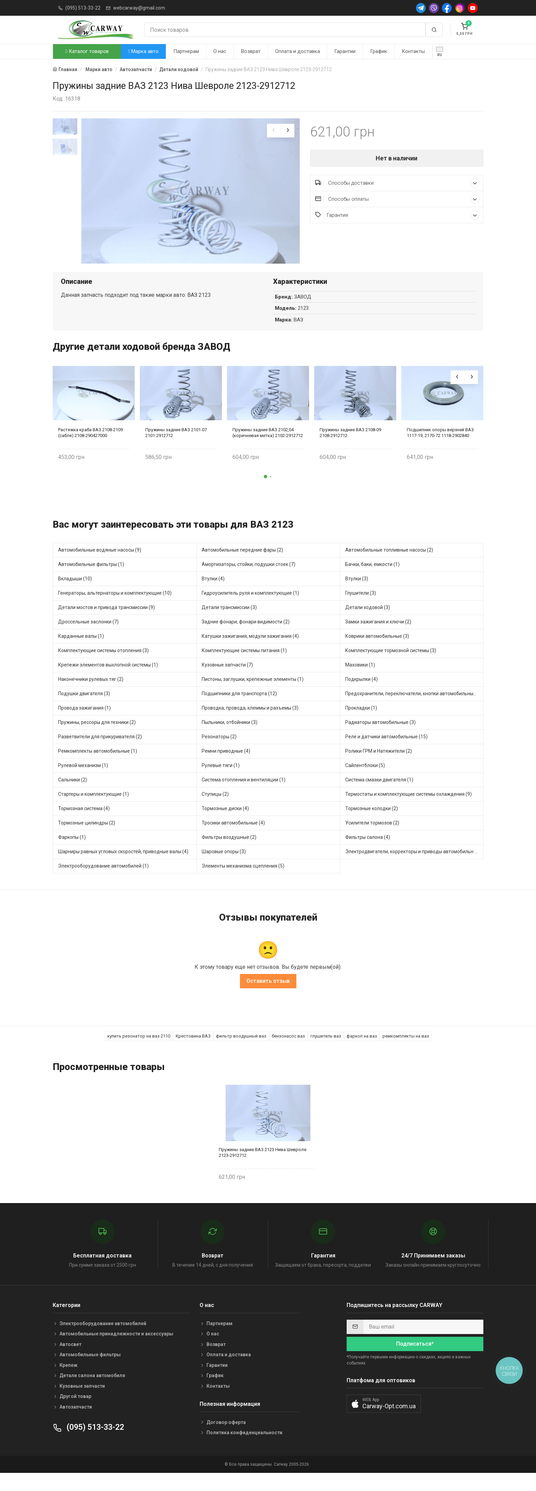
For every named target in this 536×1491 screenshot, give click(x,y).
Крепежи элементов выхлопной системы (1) (108, 680)
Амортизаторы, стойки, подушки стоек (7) (248, 579)
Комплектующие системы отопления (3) (103, 666)
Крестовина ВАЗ (193, 1051)
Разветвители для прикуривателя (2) (100, 752)
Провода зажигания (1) (84, 723)
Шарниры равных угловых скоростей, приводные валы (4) (123, 867)
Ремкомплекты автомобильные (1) (97, 766)
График (378, 51)
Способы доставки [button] (397, 182)
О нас (219, 51)
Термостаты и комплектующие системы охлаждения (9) (408, 809)
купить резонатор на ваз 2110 (138, 1051)
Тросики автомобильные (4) (233, 838)
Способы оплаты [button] (397, 198)
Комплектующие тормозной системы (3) (390, 666)
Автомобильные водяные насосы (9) (99, 565)
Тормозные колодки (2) (371, 824)
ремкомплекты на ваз (406, 1051)
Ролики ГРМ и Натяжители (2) (378, 766)
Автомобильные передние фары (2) (242, 565)
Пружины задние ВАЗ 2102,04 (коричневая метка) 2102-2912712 (267, 448)
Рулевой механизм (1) (83, 780)
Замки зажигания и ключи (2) (378, 637)
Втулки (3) (356, 594)
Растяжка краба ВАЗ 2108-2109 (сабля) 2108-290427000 (90, 448)
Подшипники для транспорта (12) (239, 709)
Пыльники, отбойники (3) (229, 737)
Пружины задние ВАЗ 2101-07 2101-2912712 (176, 448)
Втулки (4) (213, 594)
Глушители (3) (360, 608)
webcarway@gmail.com (139, 8)
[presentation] (274, 130)
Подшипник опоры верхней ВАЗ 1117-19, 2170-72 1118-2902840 (440, 448)
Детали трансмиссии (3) (229, 622)
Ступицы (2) (215, 809)
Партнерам (186, 51)
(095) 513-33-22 (82, 8)
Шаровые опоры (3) (224, 867)
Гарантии (345, 51)
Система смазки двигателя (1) (379, 795)
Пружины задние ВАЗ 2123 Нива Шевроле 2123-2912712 (262, 1168)
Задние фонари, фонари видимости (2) (246, 637)
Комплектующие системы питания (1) (244, 666)
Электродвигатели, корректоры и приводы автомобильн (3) (413, 867)
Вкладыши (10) (75, 594)
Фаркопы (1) (72, 852)
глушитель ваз (325, 1051)
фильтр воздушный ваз (241, 1051)
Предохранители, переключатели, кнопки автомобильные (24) (414, 709)
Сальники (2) (72, 795)
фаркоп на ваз (362, 1051)
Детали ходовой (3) (367, 622)
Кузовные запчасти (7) (227, 680)
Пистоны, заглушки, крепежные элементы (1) (253, 694)
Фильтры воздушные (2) (229, 852)
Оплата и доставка (297, 51)
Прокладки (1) (361, 723)
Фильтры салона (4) (367, 852)
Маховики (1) (360, 680)
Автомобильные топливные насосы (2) (389, 565)
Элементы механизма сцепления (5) (243, 881)
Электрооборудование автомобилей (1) (103, 881)
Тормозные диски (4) (225, 824)
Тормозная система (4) (84, 824)
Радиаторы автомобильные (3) (380, 737)
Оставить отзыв (268, 996)
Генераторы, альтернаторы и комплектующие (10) (115, 608)
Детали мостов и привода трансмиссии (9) (106, 622)
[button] (265, 492)
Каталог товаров (86, 51)
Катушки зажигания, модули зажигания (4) (250, 651)
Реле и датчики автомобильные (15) (386, 752)
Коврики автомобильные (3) (377, 651)
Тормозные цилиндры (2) (86, 838)
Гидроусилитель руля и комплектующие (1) (250, 608)
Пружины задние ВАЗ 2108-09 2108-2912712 (350, 448)
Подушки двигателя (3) (84, 709)
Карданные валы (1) (81, 651)
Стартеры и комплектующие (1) (93, 809)
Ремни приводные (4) (226, 766)
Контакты (413, 51)
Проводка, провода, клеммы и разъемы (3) (250, 723)
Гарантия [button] (397, 215)
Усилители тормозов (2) (372, 838)
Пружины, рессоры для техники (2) (97, 737)
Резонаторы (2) (219, 752)
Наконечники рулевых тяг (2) (90, 694)
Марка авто (143, 51)
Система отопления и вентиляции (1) (243, 795)
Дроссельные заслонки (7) (88, 637)
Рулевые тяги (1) (221, 780)
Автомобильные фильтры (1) (91, 579)
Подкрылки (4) (361, 694)
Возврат (250, 51)
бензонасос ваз (288, 1051)
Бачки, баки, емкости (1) (372, 579)
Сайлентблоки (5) (365, 780)
